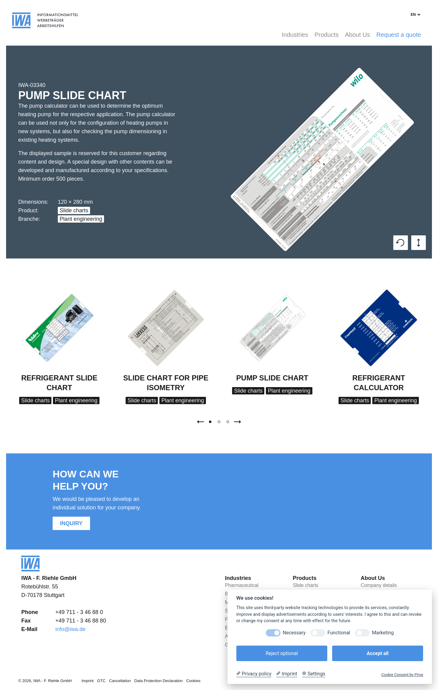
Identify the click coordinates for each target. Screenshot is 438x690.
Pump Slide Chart (272, 378)
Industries (295, 34)
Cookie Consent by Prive (402, 674)
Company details (379, 585)
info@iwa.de (70, 629)
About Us (357, 34)
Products (327, 34)
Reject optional (282, 653)
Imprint (88, 680)
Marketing (383, 633)
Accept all (377, 653)
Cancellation (120, 680)
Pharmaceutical (241, 585)
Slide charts (74, 210)
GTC (101, 680)
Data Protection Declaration (158, 680)
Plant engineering (81, 219)
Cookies (193, 680)
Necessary (294, 633)
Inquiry (71, 523)
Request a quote (398, 34)
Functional (339, 633)
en (413, 14)
